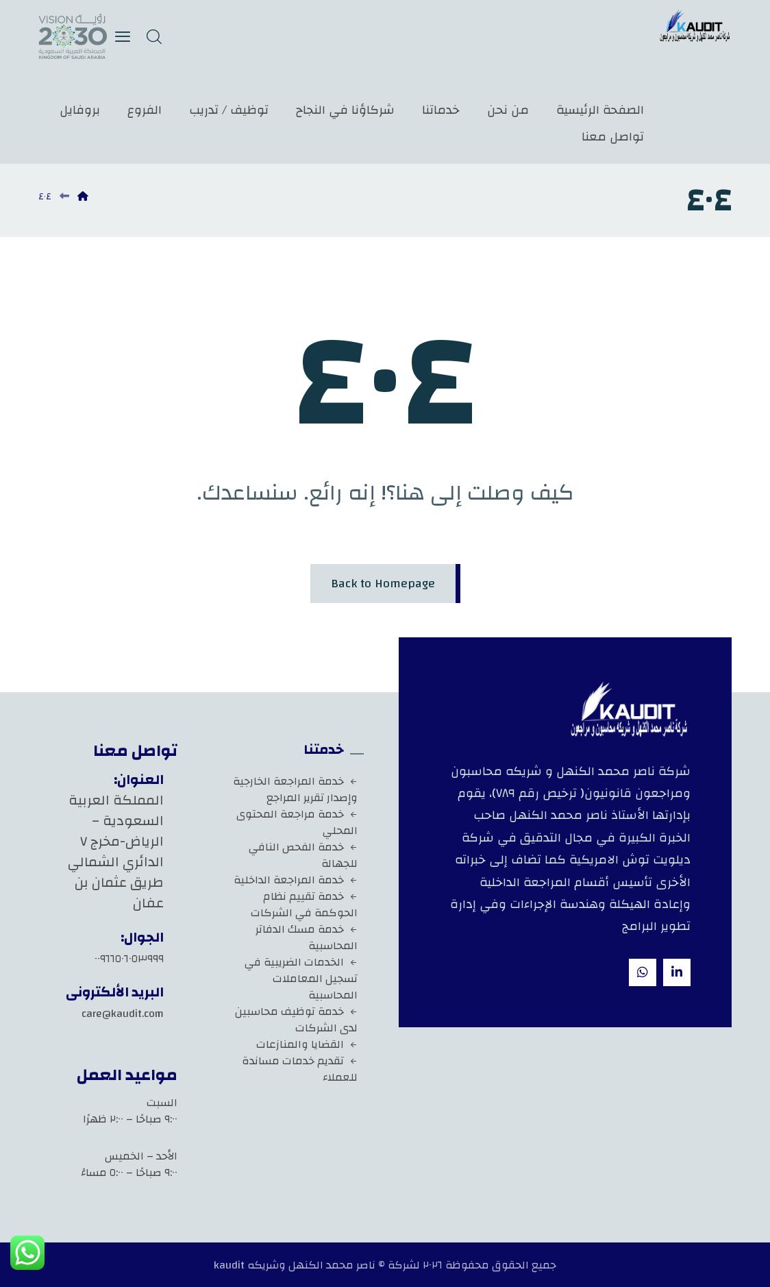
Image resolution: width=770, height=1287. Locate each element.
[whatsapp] (642, 972)
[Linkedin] (677, 972)
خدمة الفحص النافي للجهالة (303, 855)
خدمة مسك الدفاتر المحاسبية (307, 937)
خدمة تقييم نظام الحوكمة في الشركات (304, 904)
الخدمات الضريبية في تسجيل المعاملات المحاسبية (301, 978)
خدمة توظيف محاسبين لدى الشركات (296, 1019)
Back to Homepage (383, 583)
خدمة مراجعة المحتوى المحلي (297, 822)
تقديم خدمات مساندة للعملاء (300, 1069)
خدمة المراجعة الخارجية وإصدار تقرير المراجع (295, 789)
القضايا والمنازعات (307, 1044)
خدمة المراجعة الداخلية (296, 880)
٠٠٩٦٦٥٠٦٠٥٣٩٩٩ (129, 958)
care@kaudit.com (123, 1013)
